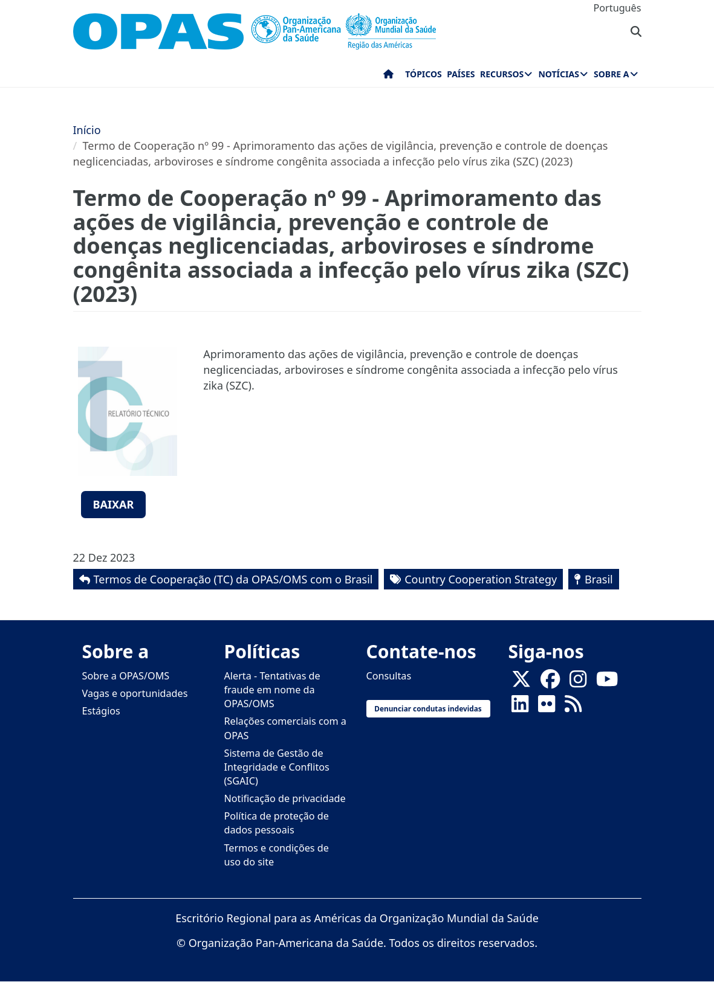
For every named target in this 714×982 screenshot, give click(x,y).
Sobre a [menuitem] (611, 74)
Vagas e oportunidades (135, 693)
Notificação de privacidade (285, 798)
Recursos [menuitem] (502, 74)
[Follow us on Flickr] (546, 707)
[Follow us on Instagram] (578, 683)
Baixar (113, 504)
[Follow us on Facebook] (550, 683)
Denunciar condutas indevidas (427, 708)
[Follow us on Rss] (573, 707)
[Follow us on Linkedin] (519, 707)
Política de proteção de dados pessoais (276, 822)
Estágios (101, 710)
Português (617, 7)
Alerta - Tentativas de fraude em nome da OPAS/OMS (272, 689)
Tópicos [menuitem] (423, 74)
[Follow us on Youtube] (607, 683)
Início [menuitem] (388, 76)
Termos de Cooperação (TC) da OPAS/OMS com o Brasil (233, 579)
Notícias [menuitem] (558, 74)
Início (87, 130)
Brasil (599, 579)
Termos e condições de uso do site (276, 854)
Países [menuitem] (461, 74)
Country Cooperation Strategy (480, 579)
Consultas (389, 675)
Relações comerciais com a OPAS (285, 728)
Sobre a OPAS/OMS (126, 675)
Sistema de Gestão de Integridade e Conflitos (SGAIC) (276, 767)
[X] (521, 683)
